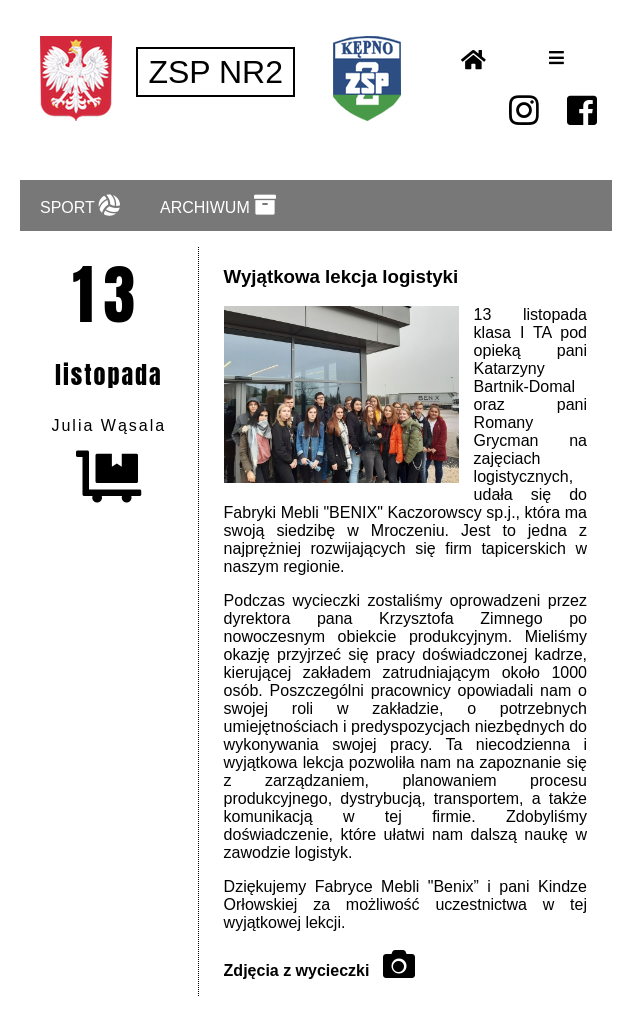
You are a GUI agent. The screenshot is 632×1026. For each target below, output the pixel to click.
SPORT (80, 205)
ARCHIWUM (218, 205)
